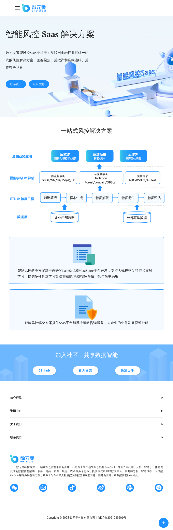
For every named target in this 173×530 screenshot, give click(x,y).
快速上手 (127, 370)
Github (44, 370)
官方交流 (85, 370)
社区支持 (39, 84)
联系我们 (15, 84)
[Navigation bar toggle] (17, 8)
